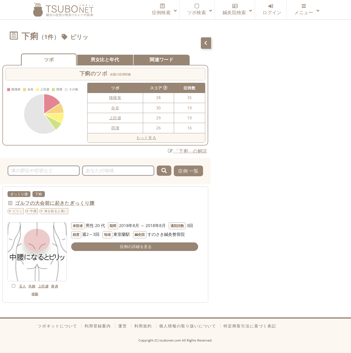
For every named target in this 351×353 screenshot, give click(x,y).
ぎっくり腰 (19, 194)
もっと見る (146, 137)
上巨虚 (115, 118)
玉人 (22, 286)
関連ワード (161, 59)
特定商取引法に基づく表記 (250, 326)
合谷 (115, 108)
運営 (122, 326)
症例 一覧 (188, 170)
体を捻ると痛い (55, 211)
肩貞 (54, 286)
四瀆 (115, 128)
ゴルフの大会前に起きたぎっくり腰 (54, 203)
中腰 (33, 211)
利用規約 (143, 326)
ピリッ (79, 37)
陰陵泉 (115, 97)
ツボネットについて (57, 326)
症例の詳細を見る (136, 246)
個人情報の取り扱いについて (187, 326)
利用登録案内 (98, 326)
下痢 (38, 194)
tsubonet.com (171, 340)
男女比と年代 (105, 59)
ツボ (49, 59)
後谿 (35, 294)
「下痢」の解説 (187, 150)
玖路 (32, 286)
